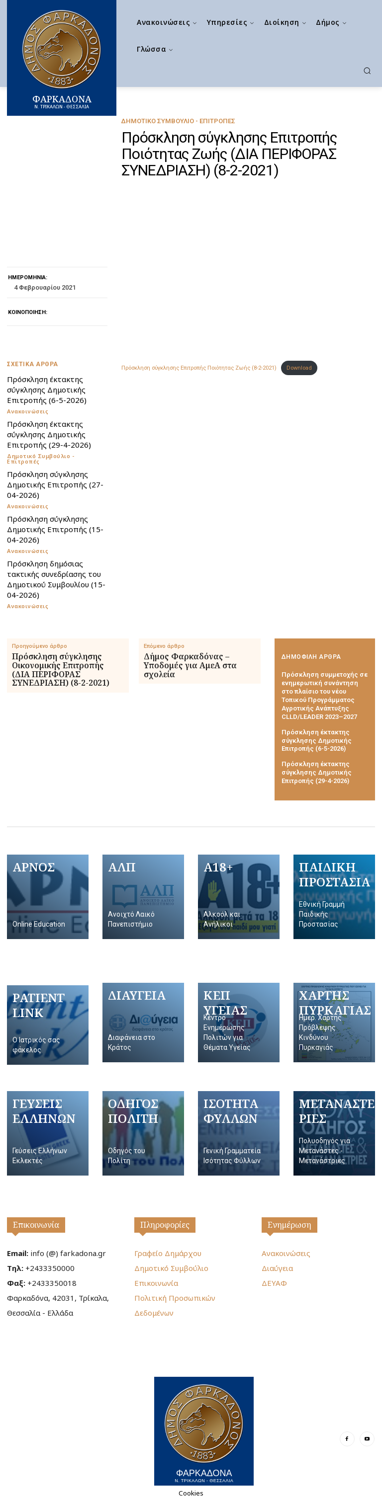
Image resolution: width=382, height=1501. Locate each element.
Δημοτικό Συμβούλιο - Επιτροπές (178, 121)
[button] (367, 71)
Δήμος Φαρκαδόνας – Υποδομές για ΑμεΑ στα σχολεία (190, 665)
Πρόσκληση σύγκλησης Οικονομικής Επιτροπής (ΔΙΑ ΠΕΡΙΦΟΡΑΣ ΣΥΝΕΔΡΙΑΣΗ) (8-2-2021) (60, 669)
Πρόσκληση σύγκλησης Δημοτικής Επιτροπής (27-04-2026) (55, 484)
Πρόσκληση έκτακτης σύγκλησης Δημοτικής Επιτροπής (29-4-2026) (49, 434)
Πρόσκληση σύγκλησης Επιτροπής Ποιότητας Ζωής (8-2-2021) (199, 368)
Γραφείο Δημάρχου (167, 1253)
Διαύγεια (277, 1268)
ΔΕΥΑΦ (274, 1283)
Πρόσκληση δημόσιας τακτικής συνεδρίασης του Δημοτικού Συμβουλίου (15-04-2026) (56, 579)
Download (299, 368)
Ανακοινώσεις (27, 411)
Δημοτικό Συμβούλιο (171, 1268)
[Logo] (204, 1431)
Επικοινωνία (36, 1224)
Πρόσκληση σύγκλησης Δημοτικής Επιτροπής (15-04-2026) (55, 529)
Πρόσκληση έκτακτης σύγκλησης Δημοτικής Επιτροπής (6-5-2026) (47, 389)
